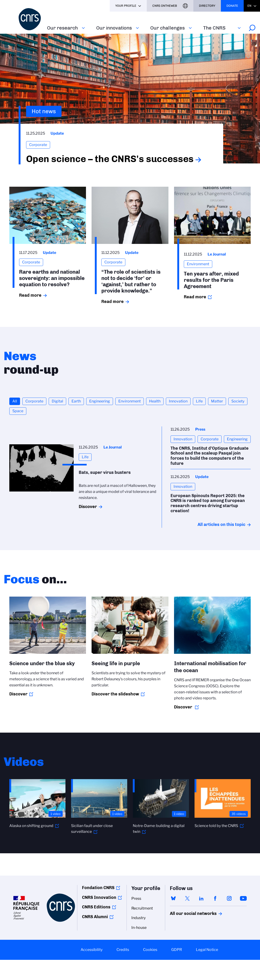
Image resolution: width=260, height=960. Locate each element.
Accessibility (92, 949)
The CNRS (214, 28)
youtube (243, 898)
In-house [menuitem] (139, 927)
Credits (122, 949)
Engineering (99, 401)
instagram (229, 898)
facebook (215, 898)
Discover (88, 506)
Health (155, 401)
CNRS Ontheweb (164, 5)
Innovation (178, 401)
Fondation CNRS (98, 887)
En (249, 5)
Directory (207, 5)
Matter (217, 401)
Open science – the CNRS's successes (110, 158)
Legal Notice (207, 949)
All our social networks (188, 913)
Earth (76, 401)
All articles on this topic (221, 524)
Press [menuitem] (136, 898)
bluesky (173, 898)
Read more (30, 295)
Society (237, 401)
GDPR (176, 949)
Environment (129, 401)
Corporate (34, 401)
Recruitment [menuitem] (142, 908)
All (14, 401)
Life (199, 401)
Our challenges (167, 28)
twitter (187, 898)
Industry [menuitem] (138, 918)
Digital (57, 401)
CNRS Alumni (95, 916)
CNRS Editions (96, 907)
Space (17, 411)
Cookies (150, 949)
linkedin (201, 898)
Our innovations (114, 28)
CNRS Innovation (99, 897)
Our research (62, 28)
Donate (232, 5)
